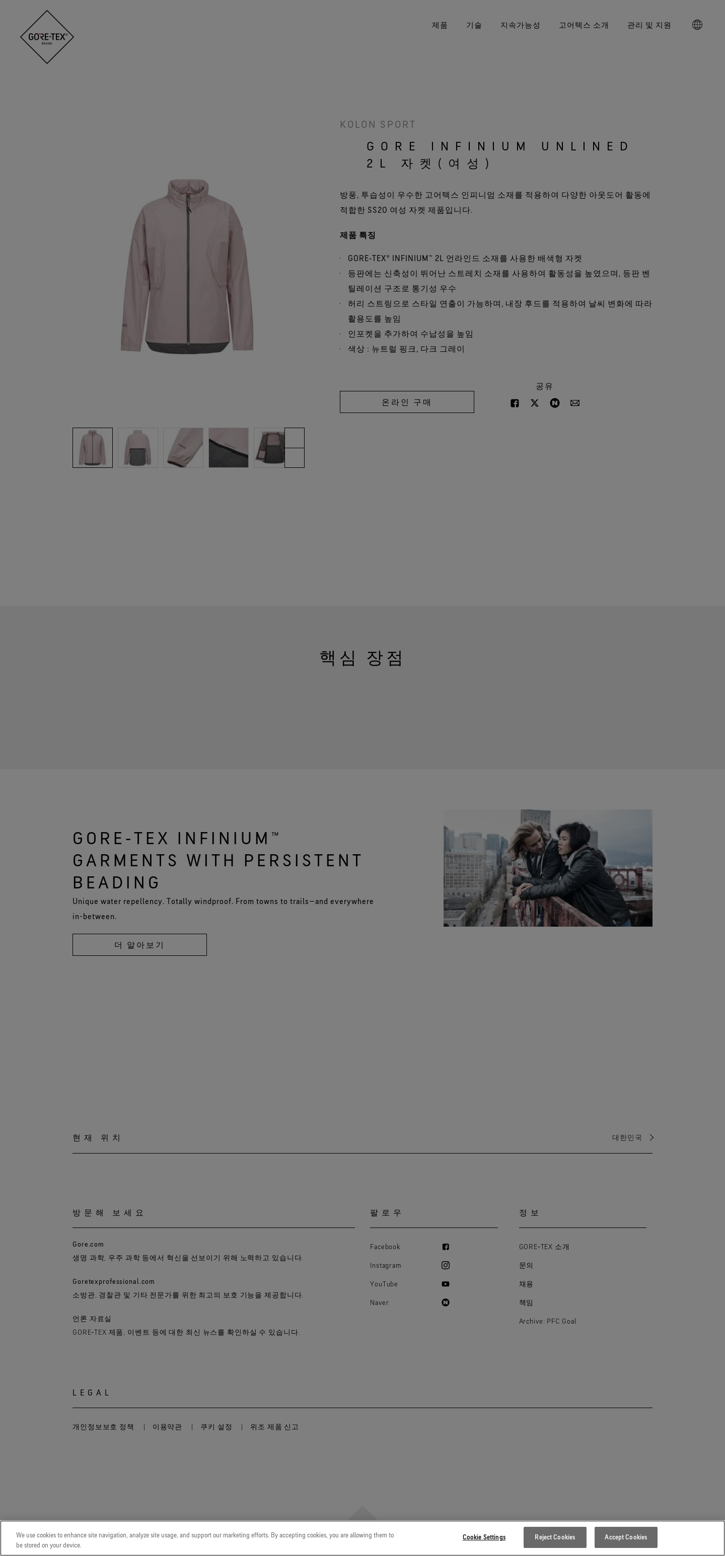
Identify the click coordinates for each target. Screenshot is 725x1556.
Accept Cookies (626, 1543)
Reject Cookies (555, 1543)
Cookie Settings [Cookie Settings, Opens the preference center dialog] (484, 1543)
